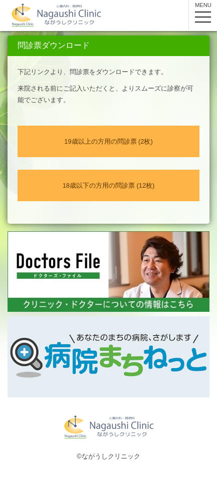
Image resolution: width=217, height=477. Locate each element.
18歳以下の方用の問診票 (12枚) (109, 185)
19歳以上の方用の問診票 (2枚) (108, 141)
